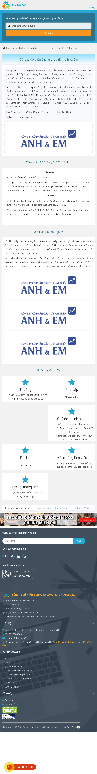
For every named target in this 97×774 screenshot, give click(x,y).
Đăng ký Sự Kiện (10, 687)
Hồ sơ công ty (9, 683)
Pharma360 (34, 727)
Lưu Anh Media (70, 727)
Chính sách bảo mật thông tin (17, 671)
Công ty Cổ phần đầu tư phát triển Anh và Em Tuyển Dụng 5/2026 (59, 508)
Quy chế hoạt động (12, 667)
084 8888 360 (22, 575)
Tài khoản (7, 700)
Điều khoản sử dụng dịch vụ (16, 675)
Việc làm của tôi (10, 704)
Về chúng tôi (9, 659)
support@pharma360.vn (17, 638)
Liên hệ (6, 663)
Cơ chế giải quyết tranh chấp (16, 679)
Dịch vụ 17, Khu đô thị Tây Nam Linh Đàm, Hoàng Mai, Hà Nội (32, 630)
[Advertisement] (48, 752)
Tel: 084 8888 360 (13, 634)
